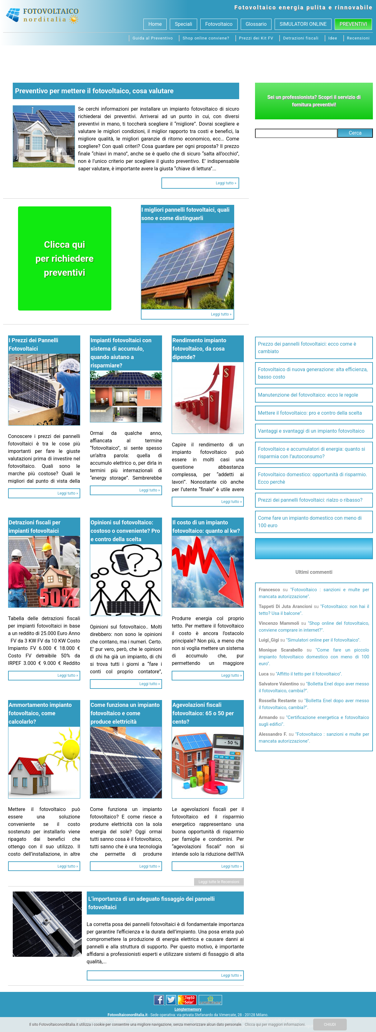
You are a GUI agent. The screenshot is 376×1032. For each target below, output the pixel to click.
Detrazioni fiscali (300, 38)
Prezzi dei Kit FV (256, 38)
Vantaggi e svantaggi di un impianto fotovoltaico (311, 431)
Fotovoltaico (255, 7)
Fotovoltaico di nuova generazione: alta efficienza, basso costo (313, 373)
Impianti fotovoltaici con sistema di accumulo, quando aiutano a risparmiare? (121, 353)
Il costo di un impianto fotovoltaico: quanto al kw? (206, 526)
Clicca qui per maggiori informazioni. (275, 1024)
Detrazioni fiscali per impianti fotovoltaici (35, 526)
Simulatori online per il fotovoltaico (323, 640)
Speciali (183, 24)
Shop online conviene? (206, 38)
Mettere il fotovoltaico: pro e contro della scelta (310, 413)
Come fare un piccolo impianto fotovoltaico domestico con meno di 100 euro (314, 656)
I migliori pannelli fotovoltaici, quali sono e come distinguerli (186, 213)
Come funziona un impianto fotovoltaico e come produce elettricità (125, 713)
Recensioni (358, 38)
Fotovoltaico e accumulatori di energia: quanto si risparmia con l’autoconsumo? (311, 452)
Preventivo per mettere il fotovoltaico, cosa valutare (94, 91)
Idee (332, 38)
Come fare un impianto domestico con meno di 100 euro (310, 521)
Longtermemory (187, 1009)
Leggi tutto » (226, 183)
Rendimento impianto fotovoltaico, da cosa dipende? (199, 348)
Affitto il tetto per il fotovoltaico (308, 674)
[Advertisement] (188, 62)
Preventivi (353, 24)
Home (155, 24)
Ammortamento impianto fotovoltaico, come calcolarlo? (40, 713)
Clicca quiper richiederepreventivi (64, 258)
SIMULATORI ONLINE (303, 24)
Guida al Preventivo (152, 38)
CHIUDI (330, 1024)
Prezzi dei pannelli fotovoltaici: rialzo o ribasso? (310, 500)
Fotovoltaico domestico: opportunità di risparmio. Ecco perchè (312, 478)
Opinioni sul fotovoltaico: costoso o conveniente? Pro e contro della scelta (125, 530)
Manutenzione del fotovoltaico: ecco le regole (308, 395)
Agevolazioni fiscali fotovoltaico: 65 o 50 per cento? (203, 713)
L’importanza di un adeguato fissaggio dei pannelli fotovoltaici (151, 903)
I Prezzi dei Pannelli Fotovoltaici (33, 344)
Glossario (256, 24)
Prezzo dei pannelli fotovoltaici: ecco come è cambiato (307, 347)
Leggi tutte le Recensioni (219, 882)
